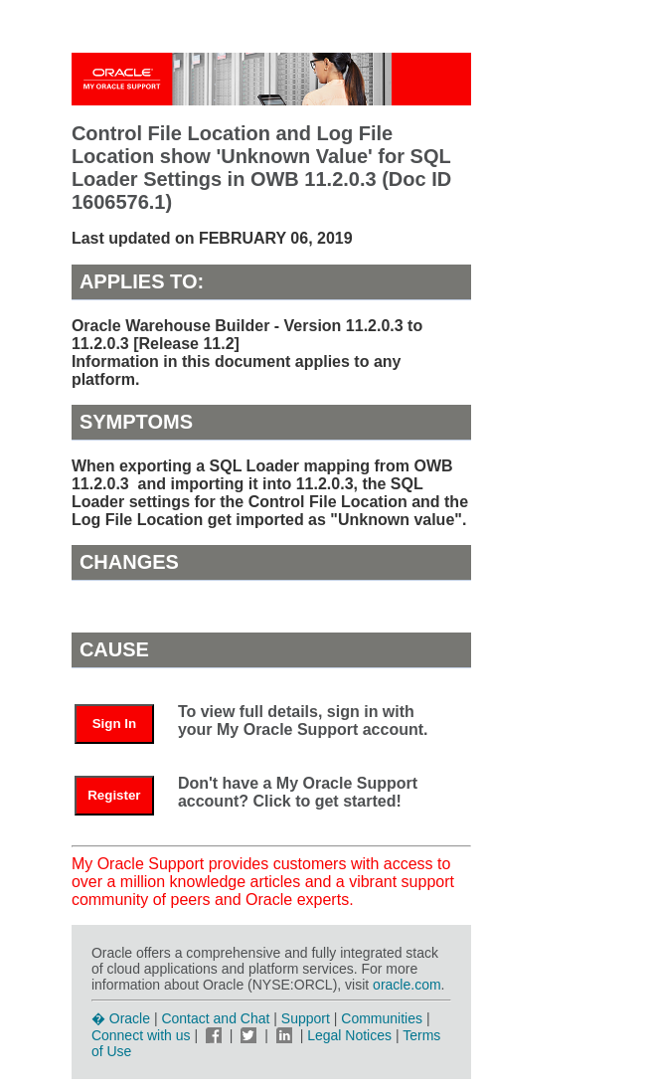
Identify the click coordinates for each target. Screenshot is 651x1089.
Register (113, 795)
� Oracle (120, 1018)
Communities (381, 1018)
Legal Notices (349, 1035)
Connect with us (143, 1035)
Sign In (114, 723)
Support (305, 1018)
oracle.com (406, 985)
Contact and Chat (215, 1018)
